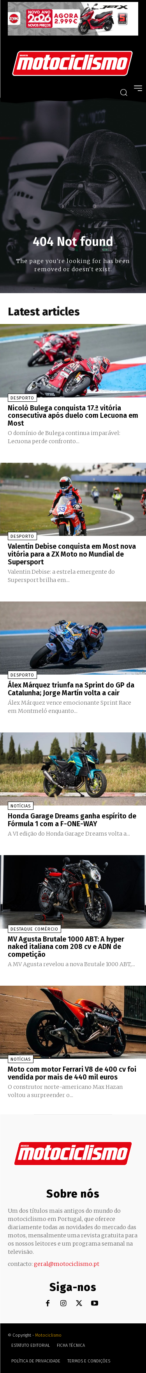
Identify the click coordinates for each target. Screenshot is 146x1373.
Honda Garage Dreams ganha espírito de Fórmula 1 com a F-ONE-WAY (72, 820)
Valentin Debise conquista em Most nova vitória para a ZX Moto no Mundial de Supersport (72, 554)
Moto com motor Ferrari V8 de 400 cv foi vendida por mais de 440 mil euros (72, 1073)
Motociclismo (48, 1335)
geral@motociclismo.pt (66, 1263)
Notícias (21, 806)
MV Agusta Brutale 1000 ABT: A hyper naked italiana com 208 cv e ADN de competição (66, 947)
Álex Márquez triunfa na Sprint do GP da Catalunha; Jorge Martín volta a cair (71, 689)
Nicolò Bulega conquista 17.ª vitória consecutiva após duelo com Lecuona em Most (73, 416)
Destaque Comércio (34, 929)
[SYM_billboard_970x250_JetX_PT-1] (73, 33)
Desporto (22, 398)
